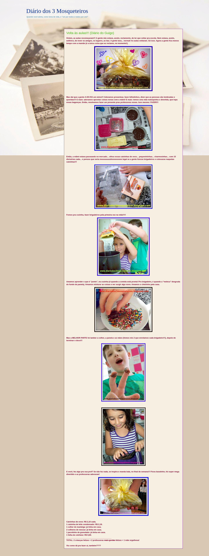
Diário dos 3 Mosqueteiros (57, 11)
